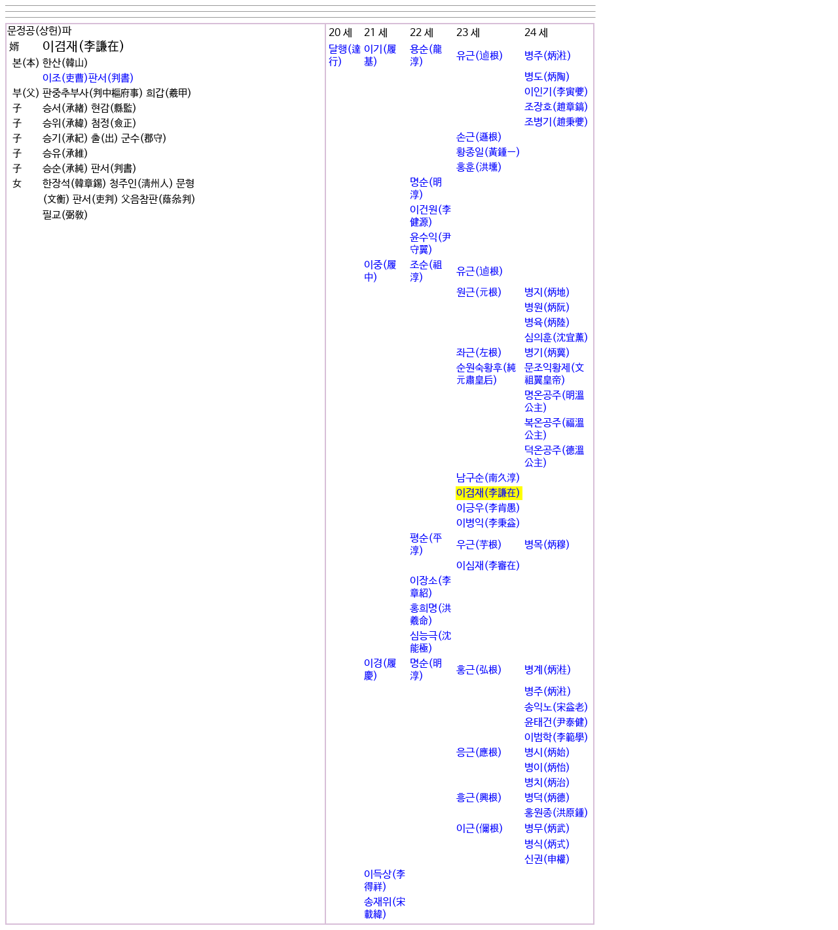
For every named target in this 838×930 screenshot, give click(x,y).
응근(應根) (479, 752)
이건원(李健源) (430, 216)
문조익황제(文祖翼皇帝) (554, 374)
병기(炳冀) (547, 353)
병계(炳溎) (548, 670)
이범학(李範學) (556, 737)
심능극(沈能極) (430, 642)
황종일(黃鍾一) (488, 152)
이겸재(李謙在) (488, 493)
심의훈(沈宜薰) (556, 338)
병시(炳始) (547, 752)
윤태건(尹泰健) (556, 722)
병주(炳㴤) (548, 56)
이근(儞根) (479, 829)
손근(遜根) (479, 137)
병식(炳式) (547, 844)
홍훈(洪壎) (479, 167)
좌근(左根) (479, 353)
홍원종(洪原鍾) (556, 813)
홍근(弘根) (479, 670)
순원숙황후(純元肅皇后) (486, 374)
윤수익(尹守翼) (430, 243)
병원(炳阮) (547, 307)
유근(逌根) (479, 56)
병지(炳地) (547, 292)
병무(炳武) (547, 829)
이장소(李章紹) (430, 587)
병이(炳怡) (547, 768)
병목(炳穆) (547, 545)
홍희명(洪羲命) (430, 614)
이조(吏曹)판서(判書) (88, 78)
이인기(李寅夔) (556, 92)
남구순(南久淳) (488, 478)
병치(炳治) (547, 783)
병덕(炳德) (547, 798)
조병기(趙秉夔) (556, 122)
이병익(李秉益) (488, 523)
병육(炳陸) (547, 323)
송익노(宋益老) (556, 707)
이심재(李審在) (488, 566)
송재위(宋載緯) (384, 908)
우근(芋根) (479, 545)
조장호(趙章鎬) (556, 107)
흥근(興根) (479, 798)
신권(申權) (547, 859)
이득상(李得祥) (384, 880)
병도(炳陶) (547, 77)
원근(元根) (479, 292)
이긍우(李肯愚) (488, 508)
